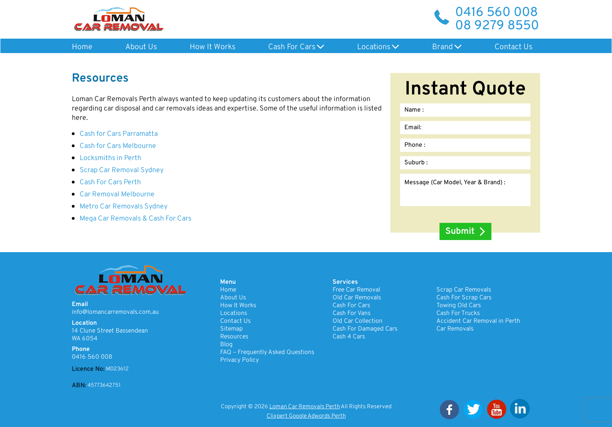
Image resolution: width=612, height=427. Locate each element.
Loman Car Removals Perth (304, 407)
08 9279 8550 (497, 26)
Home (82, 47)
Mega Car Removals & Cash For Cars (135, 218)
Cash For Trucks (458, 313)
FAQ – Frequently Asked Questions (267, 352)
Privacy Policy (239, 360)
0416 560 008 (496, 13)
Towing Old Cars (458, 305)
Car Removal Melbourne (117, 194)
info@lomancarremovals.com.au (115, 312)
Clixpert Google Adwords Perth (306, 416)
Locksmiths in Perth (110, 158)
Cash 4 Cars (349, 337)
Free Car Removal (356, 290)
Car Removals (454, 329)
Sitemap (231, 329)
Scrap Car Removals (463, 290)
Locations (373, 47)
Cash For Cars (291, 47)
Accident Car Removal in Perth (478, 321)
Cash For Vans (351, 313)
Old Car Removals (357, 298)
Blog (226, 345)
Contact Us (513, 47)
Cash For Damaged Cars (365, 329)
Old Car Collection (357, 321)
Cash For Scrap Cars (463, 298)
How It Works (212, 47)
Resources (234, 337)
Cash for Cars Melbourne (118, 146)
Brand (442, 47)
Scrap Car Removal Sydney (122, 170)
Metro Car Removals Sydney (123, 206)
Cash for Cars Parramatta (119, 134)
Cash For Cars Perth (110, 182)
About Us (141, 47)
